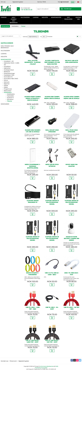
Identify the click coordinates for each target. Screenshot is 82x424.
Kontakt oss (4, 361)
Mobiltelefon (8, 92)
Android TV (10, 97)
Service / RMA (22, 2)
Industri (45, 17)
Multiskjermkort (9, 70)
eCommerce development (47, 366)
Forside (3, 17)
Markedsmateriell (33, 2)
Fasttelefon (10, 96)
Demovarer (5, 104)
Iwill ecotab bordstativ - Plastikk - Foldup (33, 62)
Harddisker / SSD (9, 75)
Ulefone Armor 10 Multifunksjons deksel (52, 202)
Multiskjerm (25, 17)
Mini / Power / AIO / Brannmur (13, 20)
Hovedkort (7, 66)
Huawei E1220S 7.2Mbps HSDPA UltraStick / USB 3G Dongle (32, 98)
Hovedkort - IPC (9, 61)
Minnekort (10, 99)
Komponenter (56, 17)
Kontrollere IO (8, 77)
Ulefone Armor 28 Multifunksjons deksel (52, 238)
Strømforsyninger (9, 73)
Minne (6, 80)
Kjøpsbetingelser (12, 2)
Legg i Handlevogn (32, 72)
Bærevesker (7, 90)
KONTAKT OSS (78, 18)
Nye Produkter (68, 18)
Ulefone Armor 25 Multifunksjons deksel (71, 202)
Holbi (56, 366)
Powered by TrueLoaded (41, 367)
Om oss (3, 2)
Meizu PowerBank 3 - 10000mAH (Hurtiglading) (32, 166)
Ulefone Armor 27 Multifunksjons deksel (32, 238)
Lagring (36, 17)
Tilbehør (9, 101)
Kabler (6, 87)
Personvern (13, 361)
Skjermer (6, 84)
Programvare (8, 89)
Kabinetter (7, 68)
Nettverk (6, 82)
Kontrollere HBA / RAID (11, 78)
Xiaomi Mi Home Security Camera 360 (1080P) (71, 238)
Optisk (6, 85)
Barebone (7, 71)
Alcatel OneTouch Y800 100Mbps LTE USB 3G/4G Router (52, 62)
